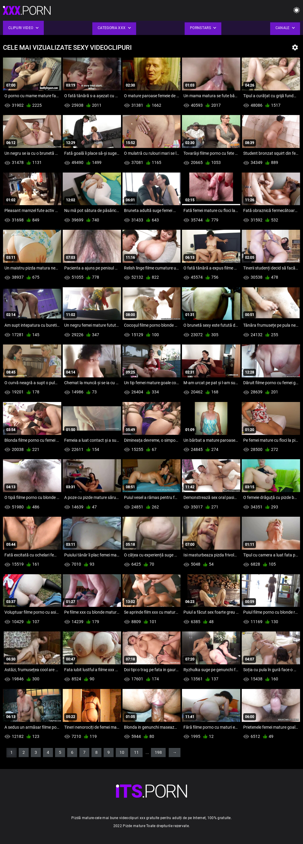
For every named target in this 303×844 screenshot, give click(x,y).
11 (136, 752)
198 (158, 752)
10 (122, 752)
